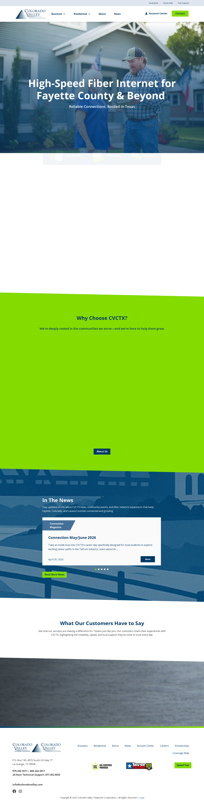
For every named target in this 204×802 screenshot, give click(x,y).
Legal (141, 797)
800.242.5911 (37, 771)
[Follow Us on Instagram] (20, 791)
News (117, 14)
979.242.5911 (20, 771)
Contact (180, 13)
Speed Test (183, 765)
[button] (95, 569)
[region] (101, 544)
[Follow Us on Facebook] (14, 791)
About (102, 14)
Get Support (183, 3)
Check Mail (168, 3)
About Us (102, 451)
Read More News (54, 574)
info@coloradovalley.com (28, 784)
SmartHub (153, 3)
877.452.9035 (52, 774)
